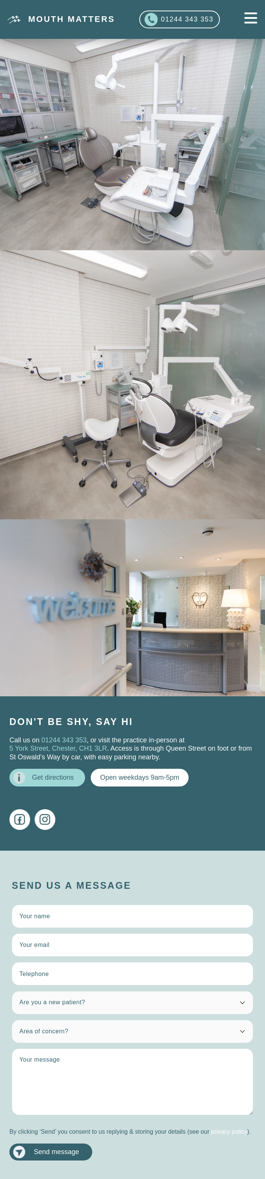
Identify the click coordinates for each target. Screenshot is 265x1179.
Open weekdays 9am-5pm (139, 777)
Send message (46, 1152)
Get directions (43, 777)
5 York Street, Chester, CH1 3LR (58, 748)
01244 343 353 (179, 19)
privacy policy (229, 1131)
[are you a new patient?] (132, 1002)
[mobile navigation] (250, 18)
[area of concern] (132, 1031)
